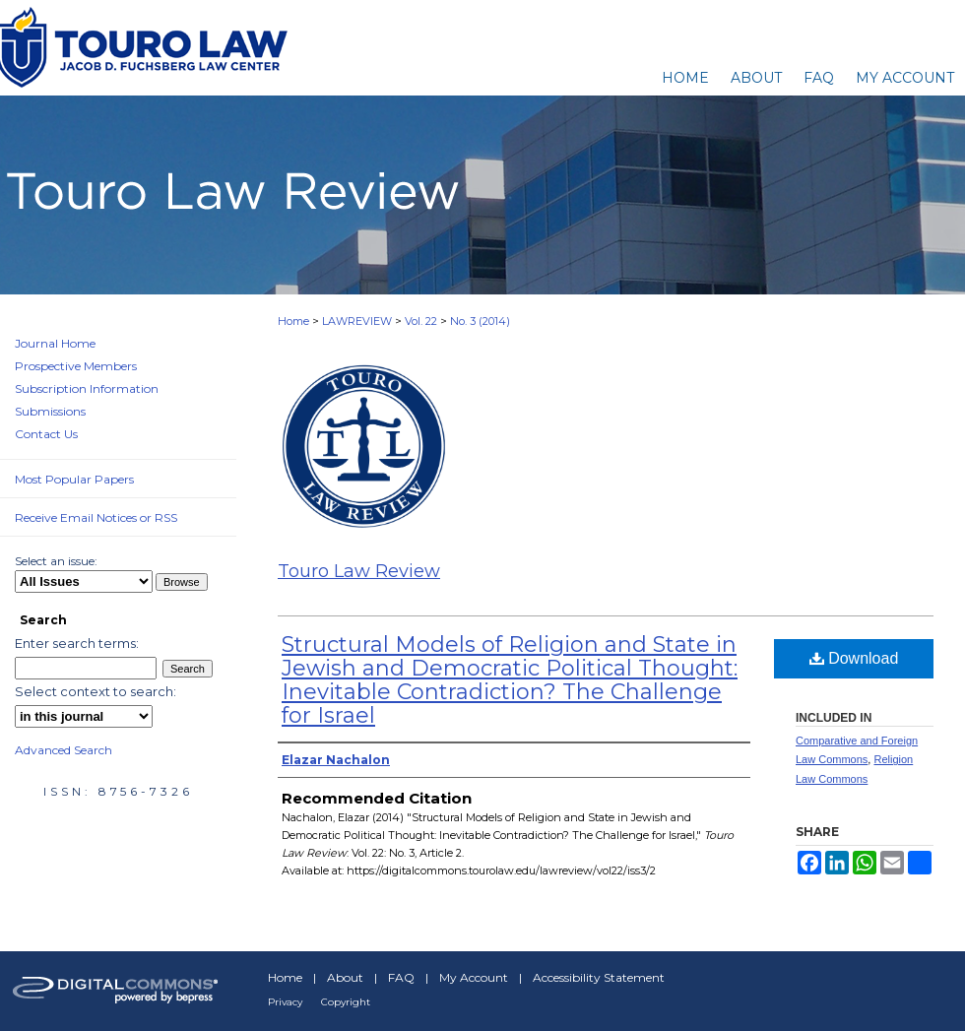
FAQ (401, 977)
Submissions (50, 411)
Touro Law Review (359, 571)
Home (293, 321)
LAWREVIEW (357, 321)
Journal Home (55, 343)
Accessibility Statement (599, 977)
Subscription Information (87, 388)
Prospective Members (76, 365)
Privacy (285, 1002)
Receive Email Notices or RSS (96, 517)
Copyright (345, 1002)
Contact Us (46, 433)
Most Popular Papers (74, 479)
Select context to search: (95, 691)
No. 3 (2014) (480, 321)
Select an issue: (56, 560)
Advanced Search (63, 749)
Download (854, 658)
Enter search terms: (77, 643)
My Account (473, 977)
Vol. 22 (421, 321)
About (345, 977)
